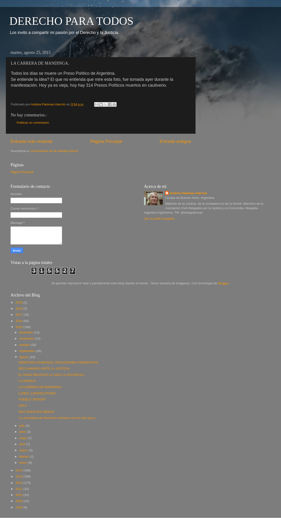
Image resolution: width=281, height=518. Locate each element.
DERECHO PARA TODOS (71, 21)
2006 (19, 507)
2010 (19, 495)
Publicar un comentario (33, 122)
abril (22, 444)
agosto (24, 357)
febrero (24, 456)
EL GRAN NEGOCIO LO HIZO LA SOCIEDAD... (52, 375)
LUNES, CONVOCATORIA (37, 393)
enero (23, 462)
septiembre (27, 351)
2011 (19, 489)
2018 (19, 308)
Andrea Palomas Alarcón (188, 193)
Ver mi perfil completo (159, 218)
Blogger (223, 283)
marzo (24, 450)
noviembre (27, 338)
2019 (19, 302)
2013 (19, 476)
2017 (19, 314)
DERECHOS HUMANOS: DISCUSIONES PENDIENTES (58, 362)
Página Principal (106, 141)
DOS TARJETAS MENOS (36, 412)
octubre (25, 345)
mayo (23, 438)
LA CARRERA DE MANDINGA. (40, 387)
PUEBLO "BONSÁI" (32, 399)
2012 (19, 483)
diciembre (26, 332)
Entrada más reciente (32, 141)
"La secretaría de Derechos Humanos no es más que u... (58, 418)
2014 (19, 470)
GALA (22, 405)
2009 (19, 501)
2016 (19, 321)
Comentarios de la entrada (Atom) (54, 151)
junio (23, 431)
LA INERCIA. (27, 381)
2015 (19, 327)
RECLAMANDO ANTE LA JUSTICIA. (44, 368)
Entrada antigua (175, 141)
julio (22, 425)
